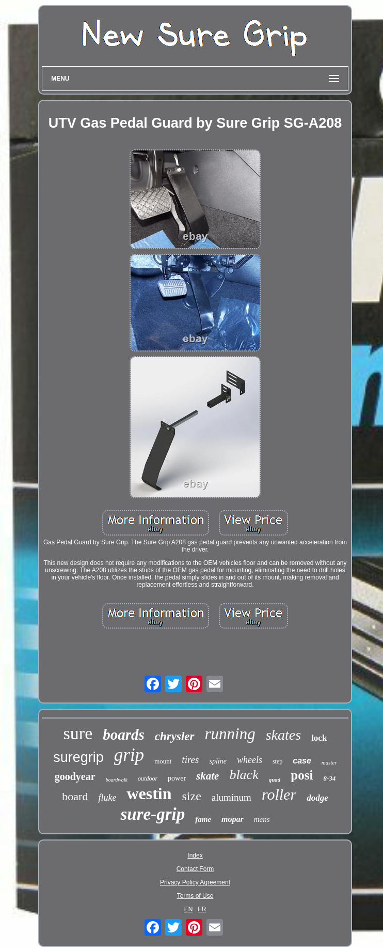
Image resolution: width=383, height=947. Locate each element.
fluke (107, 797)
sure (78, 733)
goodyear (75, 776)
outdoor (147, 778)
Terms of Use (195, 895)
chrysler (175, 736)
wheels (249, 760)
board (75, 796)
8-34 (329, 778)
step (277, 761)
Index (194, 855)
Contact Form (195, 869)
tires (190, 759)
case (302, 760)
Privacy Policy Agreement (195, 882)
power (177, 778)
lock (319, 738)
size (191, 796)
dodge (317, 798)
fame (203, 819)
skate (207, 776)
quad (275, 779)
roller (279, 794)
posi (302, 775)
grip (129, 755)
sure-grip (152, 814)
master (329, 762)
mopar (232, 819)
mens (262, 819)
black (243, 774)
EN (188, 909)
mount (162, 761)
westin (148, 793)
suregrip (78, 757)
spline (217, 761)
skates (283, 735)
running (230, 734)
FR (202, 909)
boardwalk (116, 780)
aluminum (231, 797)
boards (124, 734)
